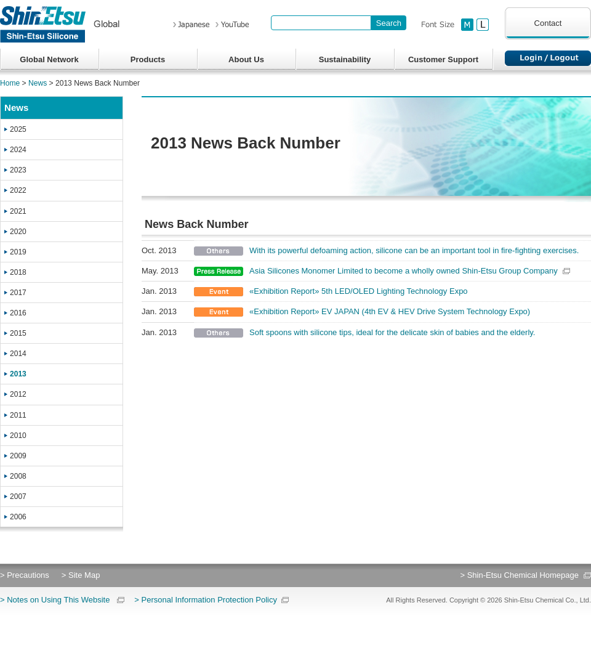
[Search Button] (388, 22)
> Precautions (24, 575)
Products (148, 59)
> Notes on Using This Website (55, 599)
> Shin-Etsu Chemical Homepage (519, 575)
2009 (18, 456)
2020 (18, 231)
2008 (18, 476)
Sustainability (345, 59)
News (37, 83)
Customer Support (443, 59)
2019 (18, 252)
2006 (18, 517)
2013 (18, 374)
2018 (18, 272)
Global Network (49, 59)
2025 (18, 129)
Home (10, 83)
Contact (548, 23)
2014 (18, 353)
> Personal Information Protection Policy (205, 599)
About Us (246, 59)
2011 (18, 415)
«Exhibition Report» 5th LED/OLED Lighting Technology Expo (358, 291)
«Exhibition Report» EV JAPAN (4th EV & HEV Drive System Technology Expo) (389, 311)
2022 (18, 190)
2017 (18, 292)
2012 (18, 394)
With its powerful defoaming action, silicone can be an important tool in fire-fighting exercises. (414, 250)
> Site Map (81, 575)
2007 (18, 496)
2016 (18, 313)
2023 (18, 170)
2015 (18, 333)
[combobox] (321, 22)
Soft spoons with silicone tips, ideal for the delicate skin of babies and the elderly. (392, 332)
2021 (18, 211)
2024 (18, 149)
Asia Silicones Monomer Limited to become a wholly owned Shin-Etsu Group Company (403, 270)
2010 (18, 435)
